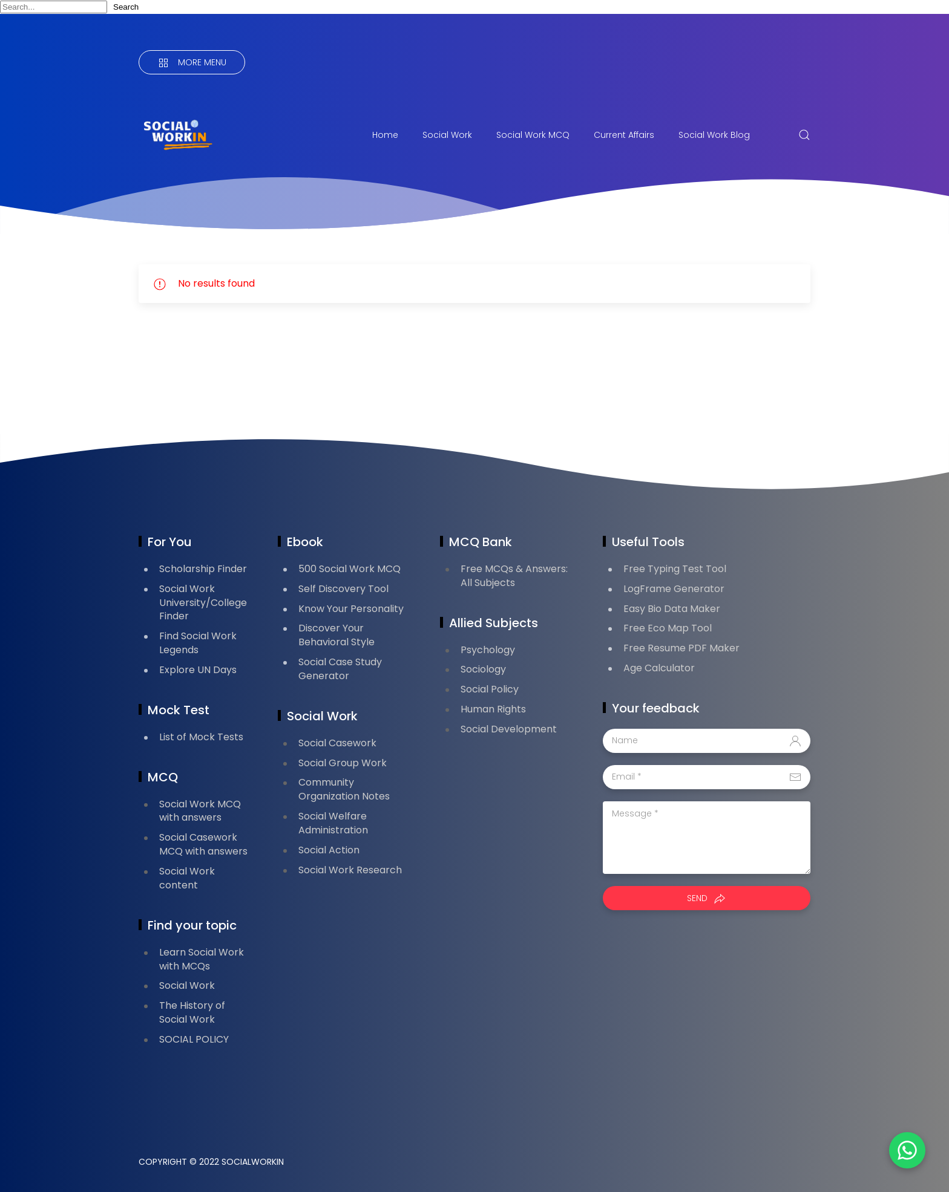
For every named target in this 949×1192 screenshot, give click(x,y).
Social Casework (337, 743)
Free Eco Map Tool (667, 628)
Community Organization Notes (344, 789)
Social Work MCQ (533, 135)
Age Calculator (659, 668)
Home (385, 135)
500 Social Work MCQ (349, 569)
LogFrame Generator (673, 589)
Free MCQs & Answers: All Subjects (514, 576)
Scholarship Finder (203, 569)
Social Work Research (350, 870)
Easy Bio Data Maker (671, 609)
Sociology (483, 669)
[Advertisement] (359, 372)
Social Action (329, 850)
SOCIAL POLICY (194, 1039)
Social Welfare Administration (333, 823)
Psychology (488, 650)
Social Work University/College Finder (203, 603)
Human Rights (493, 709)
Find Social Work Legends (198, 643)
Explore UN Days (198, 670)
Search (126, 6)
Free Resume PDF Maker (681, 648)
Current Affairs (624, 135)
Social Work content (187, 878)
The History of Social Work (192, 1012)
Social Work (447, 135)
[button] (906, 1150)
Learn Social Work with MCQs (201, 959)
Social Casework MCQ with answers (203, 844)
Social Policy (490, 689)
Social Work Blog (714, 135)
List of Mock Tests (201, 737)
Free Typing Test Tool (674, 569)
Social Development (509, 729)
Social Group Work (342, 763)
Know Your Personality (351, 609)
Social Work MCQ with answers (200, 811)
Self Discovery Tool (343, 589)
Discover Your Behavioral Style (336, 635)
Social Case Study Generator (340, 669)
